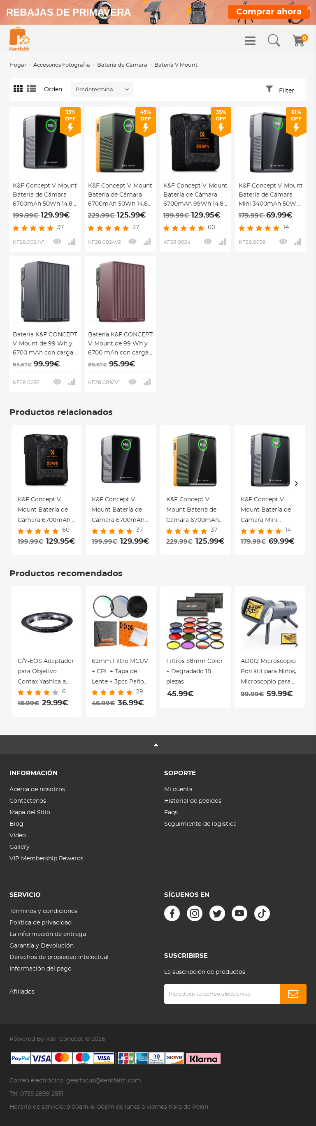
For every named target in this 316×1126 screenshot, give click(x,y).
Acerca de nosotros (37, 789)
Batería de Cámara (122, 65)
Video (17, 836)
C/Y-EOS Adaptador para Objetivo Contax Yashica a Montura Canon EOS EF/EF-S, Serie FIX (46, 672)
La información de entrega (47, 934)
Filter (286, 91)
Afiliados (22, 992)
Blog (16, 824)
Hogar (17, 65)
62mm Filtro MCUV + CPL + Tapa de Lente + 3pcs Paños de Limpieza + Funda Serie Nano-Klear (120, 672)
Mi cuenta (178, 789)
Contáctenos (27, 801)
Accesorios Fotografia (61, 65)
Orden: (53, 90)
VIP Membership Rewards (46, 859)
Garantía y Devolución (41, 946)
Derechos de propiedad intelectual (59, 957)
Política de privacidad (40, 923)
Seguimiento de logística (200, 824)
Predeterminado (98, 90)
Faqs (171, 813)
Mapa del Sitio (29, 813)
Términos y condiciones (43, 911)
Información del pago (40, 969)
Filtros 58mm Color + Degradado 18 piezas (194, 671)
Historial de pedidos (192, 801)
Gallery (19, 847)
